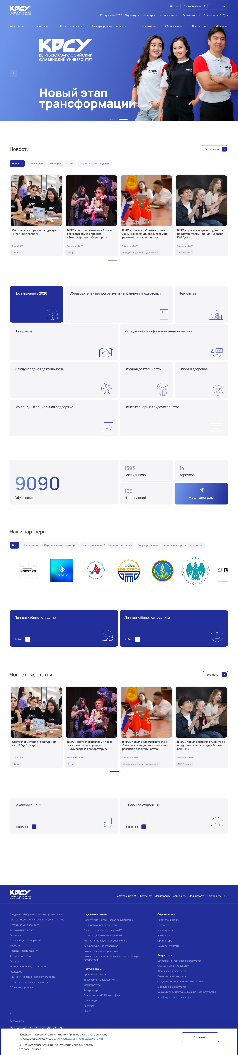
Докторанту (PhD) (168, 946)
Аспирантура (91, 990)
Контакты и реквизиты (22, 930)
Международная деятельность (28, 966)
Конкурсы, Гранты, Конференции (103, 935)
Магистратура (92, 985)
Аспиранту (163, 935)
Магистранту (165, 930)
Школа (87, 1011)
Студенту (163, 925)
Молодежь (16, 971)
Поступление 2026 (168, 919)
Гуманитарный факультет (172, 976)
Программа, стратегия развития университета (37, 919)
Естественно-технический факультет (179, 960)
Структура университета (24, 924)
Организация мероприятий (25, 940)
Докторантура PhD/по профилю (102, 995)
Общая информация (21, 987)
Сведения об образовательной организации (36, 914)
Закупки (14, 961)
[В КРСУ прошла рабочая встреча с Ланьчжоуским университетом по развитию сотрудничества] (146, 215)
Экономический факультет (173, 966)
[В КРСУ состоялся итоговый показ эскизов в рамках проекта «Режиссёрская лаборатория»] (91, 215)
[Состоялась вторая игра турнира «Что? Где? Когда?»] (36, 215)
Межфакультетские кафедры (174, 997)
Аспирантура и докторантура (101, 946)
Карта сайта (17, 1021)
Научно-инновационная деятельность (32, 976)
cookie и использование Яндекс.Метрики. (77, 1038)
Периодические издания (24, 950)
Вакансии (15, 935)
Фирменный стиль (20, 956)
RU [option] (171, 6)
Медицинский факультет (171, 986)
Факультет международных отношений (180, 981)
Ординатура (91, 1000)
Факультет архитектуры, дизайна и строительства (186, 992)
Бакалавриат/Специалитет (99, 979)
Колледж (89, 1005)
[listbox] (174, 6)
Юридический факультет (171, 971)
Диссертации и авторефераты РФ (103, 930)
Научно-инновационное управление (105, 940)
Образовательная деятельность (29, 982)
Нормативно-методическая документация (109, 919)
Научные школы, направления (101, 951)
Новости (15, 945)
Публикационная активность (100, 925)
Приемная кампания (95, 974)
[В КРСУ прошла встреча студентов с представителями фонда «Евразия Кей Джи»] (201, 215)
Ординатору (164, 940)
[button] (110, 119)
